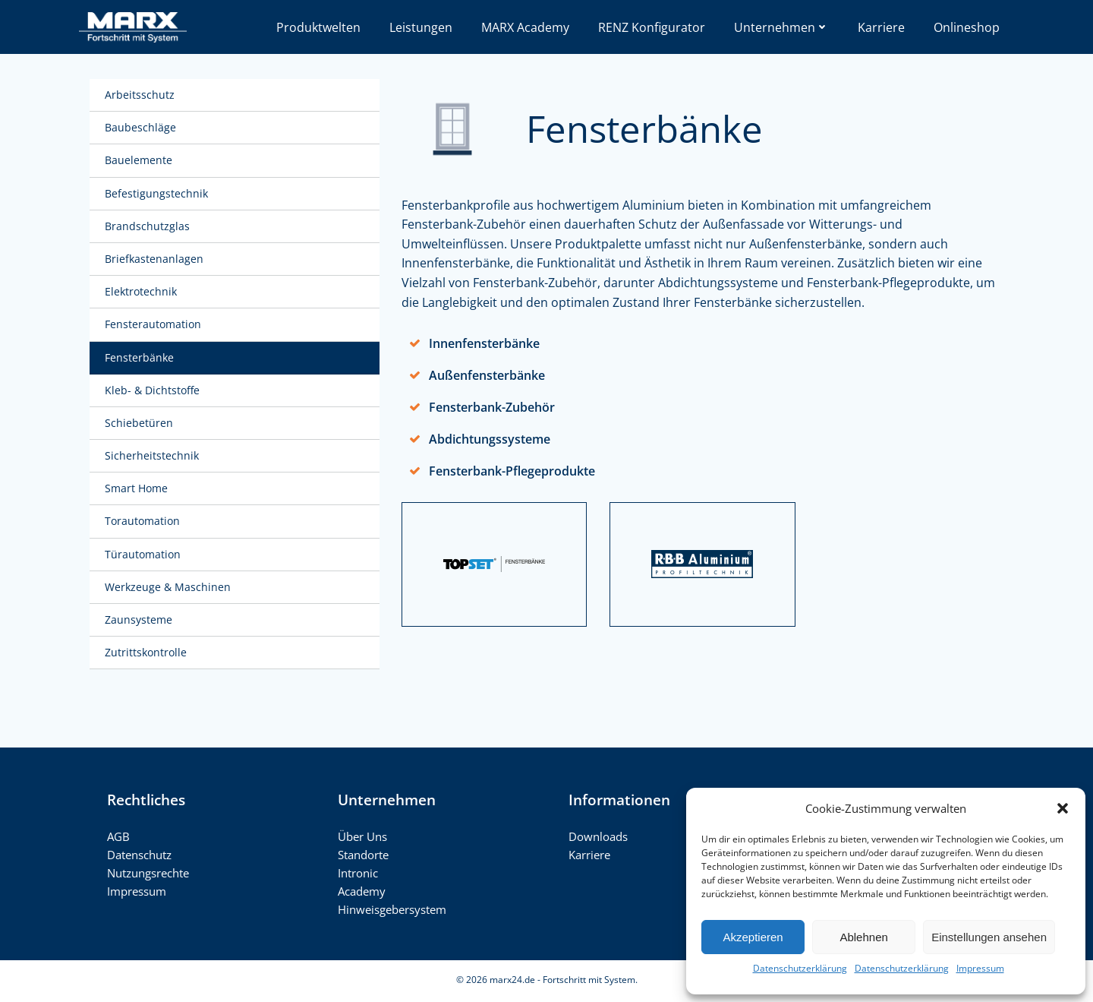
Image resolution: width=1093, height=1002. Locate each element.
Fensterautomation (154, 325)
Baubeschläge (141, 128)
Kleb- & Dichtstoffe (153, 391)
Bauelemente (139, 160)
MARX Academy (525, 27)
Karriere (881, 27)
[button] (1062, 808)
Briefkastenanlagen (155, 259)
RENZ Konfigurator (651, 27)
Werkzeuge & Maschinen (169, 587)
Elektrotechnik (142, 292)
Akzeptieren (753, 937)
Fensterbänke (140, 358)
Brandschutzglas (148, 227)
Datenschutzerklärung (800, 968)
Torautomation (143, 521)
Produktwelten (318, 27)
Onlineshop (967, 27)
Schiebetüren (140, 423)
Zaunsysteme (139, 620)
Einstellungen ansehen (989, 937)
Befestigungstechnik (157, 194)
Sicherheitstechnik (153, 456)
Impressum (980, 968)
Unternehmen (781, 27)
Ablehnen (863, 937)
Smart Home (137, 489)
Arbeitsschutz (140, 95)
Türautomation (143, 555)
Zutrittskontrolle (146, 653)
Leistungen (420, 27)
